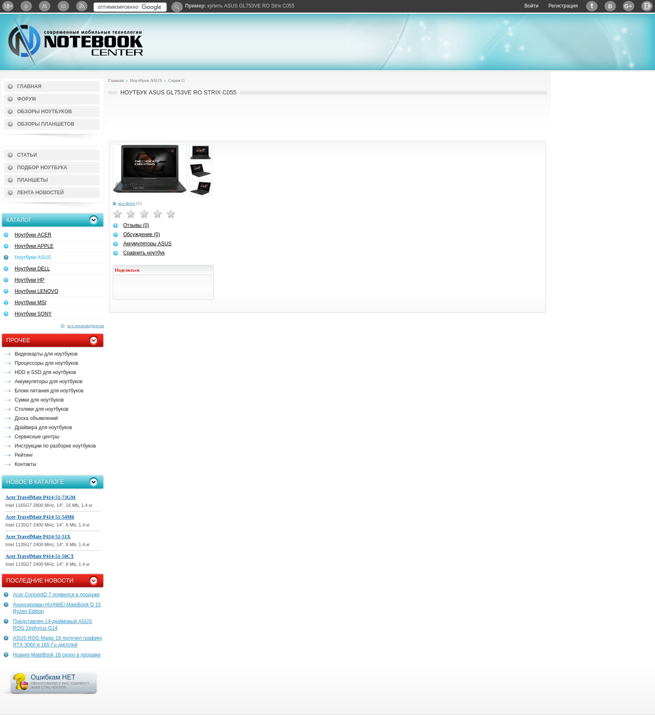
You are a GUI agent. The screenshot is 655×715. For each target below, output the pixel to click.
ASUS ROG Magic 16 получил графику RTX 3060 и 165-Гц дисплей (57, 641)
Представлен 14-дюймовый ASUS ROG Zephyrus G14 (52, 624)
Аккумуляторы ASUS (147, 244)
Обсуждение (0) (141, 234)
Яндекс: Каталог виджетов (647, 6)
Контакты (25, 464)
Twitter (592, 6)
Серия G (176, 80)
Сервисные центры (37, 437)
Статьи (27, 155)
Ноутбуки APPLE (34, 246)
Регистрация (563, 6)
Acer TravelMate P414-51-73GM (40, 497)
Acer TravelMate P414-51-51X (38, 536)
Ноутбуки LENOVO (36, 291)
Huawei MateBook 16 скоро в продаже (57, 655)
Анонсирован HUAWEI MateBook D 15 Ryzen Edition (57, 608)
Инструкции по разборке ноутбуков (55, 446)
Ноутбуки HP (29, 280)
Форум (26, 99)
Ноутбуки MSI (30, 302)
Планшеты (32, 180)
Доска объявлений (36, 418)
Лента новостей (40, 193)
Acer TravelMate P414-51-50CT (39, 556)
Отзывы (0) (136, 225)
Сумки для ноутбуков (39, 400)
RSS (81, 6)
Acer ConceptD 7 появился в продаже (56, 595)
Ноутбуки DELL (32, 269)
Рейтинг (24, 455)
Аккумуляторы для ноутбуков (48, 381)
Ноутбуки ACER (33, 235)
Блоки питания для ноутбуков (49, 391)
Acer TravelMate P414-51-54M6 (39, 517)
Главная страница (26, 6)
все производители (85, 325)
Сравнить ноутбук (144, 253)
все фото (126, 203)
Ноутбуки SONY (33, 314)
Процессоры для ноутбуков (46, 363)
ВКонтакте (610, 6)
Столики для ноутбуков (42, 409)
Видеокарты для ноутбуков (46, 354)
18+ (8, 6)
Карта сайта (44, 6)
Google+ (628, 6)
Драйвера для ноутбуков (43, 427)
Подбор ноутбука (42, 167)
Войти (531, 6)
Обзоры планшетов (45, 124)
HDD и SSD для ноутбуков (45, 372)
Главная (29, 86)
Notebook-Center (75, 40)
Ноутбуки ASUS (33, 257)
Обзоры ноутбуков (44, 112)
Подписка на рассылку (63, 6)
